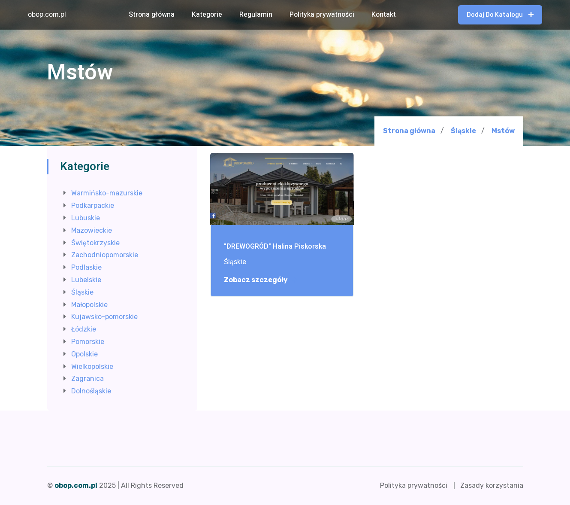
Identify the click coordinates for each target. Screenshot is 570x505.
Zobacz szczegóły (260, 280)
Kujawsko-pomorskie (104, 317)
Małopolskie (89, 305)
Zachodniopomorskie (104, 255)
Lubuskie (85, 218)
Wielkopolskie (92, 366)
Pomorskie (87, 342)
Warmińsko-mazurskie (106, 193)
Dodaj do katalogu (500, 14)
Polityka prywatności (322, 14)
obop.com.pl (47, 14)
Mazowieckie (91, 230)
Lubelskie (86, 280)
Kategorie (207, 14)
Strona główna (152, 14)
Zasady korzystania (491, 485)
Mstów (503, 131)
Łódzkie (83, 329)
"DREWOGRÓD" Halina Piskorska (275, 246)
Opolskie (84, 354)
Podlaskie (86, 267)
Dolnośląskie (91, 391)
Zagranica (87, 378)
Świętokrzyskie (95, 243)
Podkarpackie (92, 205)
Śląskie (463, 131)
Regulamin (255, 14)
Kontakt (383, 14)
